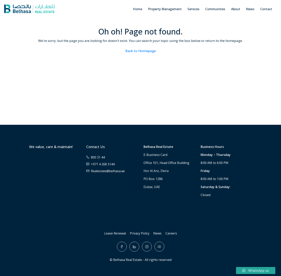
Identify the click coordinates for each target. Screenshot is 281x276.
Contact (266, 9)
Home (137, 9)
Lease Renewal (115, 233)
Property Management (165, 9)
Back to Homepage (140, 51)
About (235, 9)
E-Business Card (155, 155)
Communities (215, 9)
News (250, 9)
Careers (171, 233)
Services (193, 9)
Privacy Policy (139, 233)
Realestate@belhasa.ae (108, 171)
